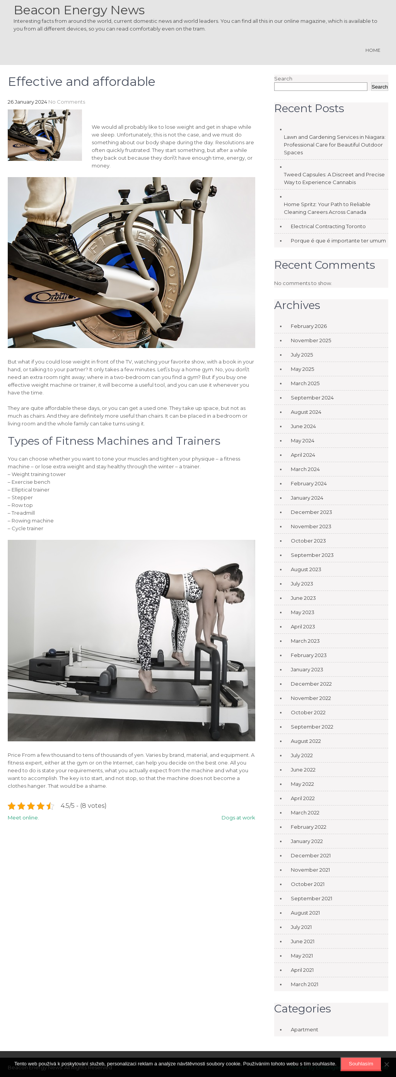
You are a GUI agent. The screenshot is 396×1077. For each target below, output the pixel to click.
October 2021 (307, 884)
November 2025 (311, 340)
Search (283, 78)
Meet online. (23, 817)
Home (373, 50)
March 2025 (305, 383)
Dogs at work (238, 817)
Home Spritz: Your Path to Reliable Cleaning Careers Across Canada (327, 208)
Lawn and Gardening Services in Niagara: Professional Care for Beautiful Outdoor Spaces (335, 144)
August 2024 (306, 412)
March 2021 (304, 984)
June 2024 (303, 426)
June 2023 (303, 598)
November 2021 (310, 870)
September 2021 (311, 898)
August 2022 (306, 741)
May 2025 (302, 369)
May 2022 (302, 784)
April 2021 (302, 970)
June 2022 (303, 769)
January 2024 (307, 498)
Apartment (304, 1029)
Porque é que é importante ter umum (338, 240)
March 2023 (305, 641)
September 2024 (312, 397)
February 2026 (309, 326)
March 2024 (305, 469)
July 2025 (302, 355)
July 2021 (301, 927)
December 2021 (311, 855)
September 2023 (312, 555)
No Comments (66, 102)
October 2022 (308, 712)
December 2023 (311, 512)
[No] (386, 1064)
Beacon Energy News (79, 9)
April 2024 (303, 455)
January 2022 (307, 841)
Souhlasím (361, 1064)
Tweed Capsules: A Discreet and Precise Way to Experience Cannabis (334, 178)
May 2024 (302, 440)
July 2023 (302, 583)
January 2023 (307, 669)
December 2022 (311, 684)
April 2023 (303, 626)
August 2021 (305, 913)
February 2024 (309, 483)
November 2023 (311, 526)
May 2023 (302, 612)
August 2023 (306, 569)
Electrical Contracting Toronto (328, 226)
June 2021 (302, 941)
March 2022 (305, 812)
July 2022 (302, 755)
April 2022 (303, 798)
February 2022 (308, 827)
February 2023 (309, 655)
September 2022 (312, 727)
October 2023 (308, 541)
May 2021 (302, 955)
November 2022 (311, 698)
